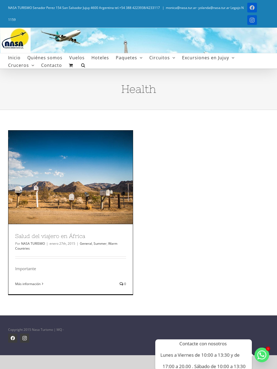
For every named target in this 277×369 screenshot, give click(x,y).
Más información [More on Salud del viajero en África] (28, 284)
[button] (83, 64)
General (86, 243)
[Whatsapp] (262, 355)
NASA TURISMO (33, 243)
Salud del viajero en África (50, 236)
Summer (100, 243)
